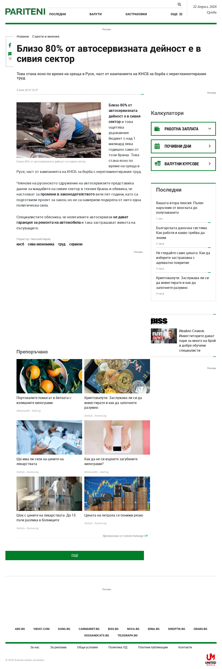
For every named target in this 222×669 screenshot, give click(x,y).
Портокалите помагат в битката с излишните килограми (44, 400)
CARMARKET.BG (89, 629)
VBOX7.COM (41, 629)
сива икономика (41, 244)
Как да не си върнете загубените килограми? (110, 461)
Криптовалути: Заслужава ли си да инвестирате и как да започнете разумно (113, 402)
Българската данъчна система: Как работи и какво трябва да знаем (182, 232)
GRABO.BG (200, 629)
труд (61, 244)
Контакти (185, 647)
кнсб (20, 244)
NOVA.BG (133, 629)
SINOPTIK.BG (176, 629)
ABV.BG (20, 629)
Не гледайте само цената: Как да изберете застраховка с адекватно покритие (183, 257)
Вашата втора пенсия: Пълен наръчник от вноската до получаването (179, 207)
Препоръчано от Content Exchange (125, 535)
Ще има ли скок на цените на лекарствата (40, 461)
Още (74, 555)
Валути (96, 14)
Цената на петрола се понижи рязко (113, 515)
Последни (57, 14)
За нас (34, 647)
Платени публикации (153, 647)
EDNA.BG (154, 629)
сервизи (75, 244)
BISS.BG (113, 629)
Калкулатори (167, 113)
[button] (177, 14)
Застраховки (136, 14)
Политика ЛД (117, 647)
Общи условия (87, 647)
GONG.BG (64, 629)
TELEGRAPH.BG (128, 635)
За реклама (58, 647)
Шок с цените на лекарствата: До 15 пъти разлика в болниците (46, 517)
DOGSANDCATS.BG (96, 635)
